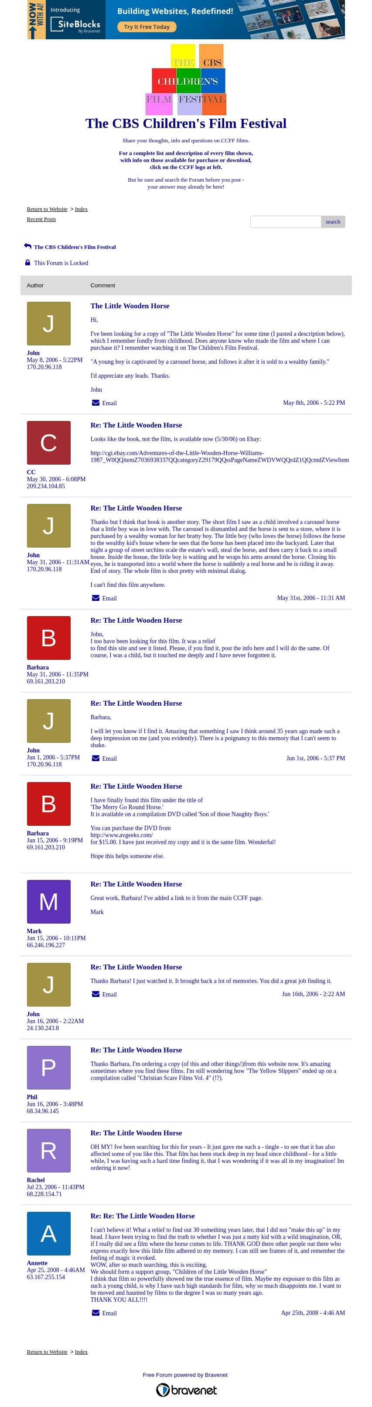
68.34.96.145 (43, 1111)
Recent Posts (41, 219)
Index (81, 209)
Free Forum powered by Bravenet (186, 1375)
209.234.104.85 (46, 486)
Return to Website (47, 209)
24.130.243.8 (43, 1028)
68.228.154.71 (44, 1194)
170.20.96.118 (44, 367)
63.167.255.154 (46, 1277)
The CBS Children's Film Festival (69, 247)
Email (109, 403)
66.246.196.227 (46, 945)
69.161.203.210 (46, 681)
